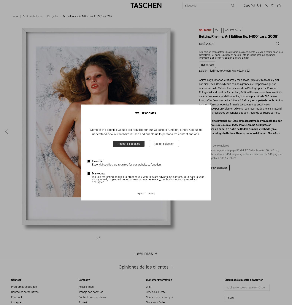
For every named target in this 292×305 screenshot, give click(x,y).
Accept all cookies (129, 143)
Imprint (140, 194)
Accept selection (164, 143)
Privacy (151, 194)
